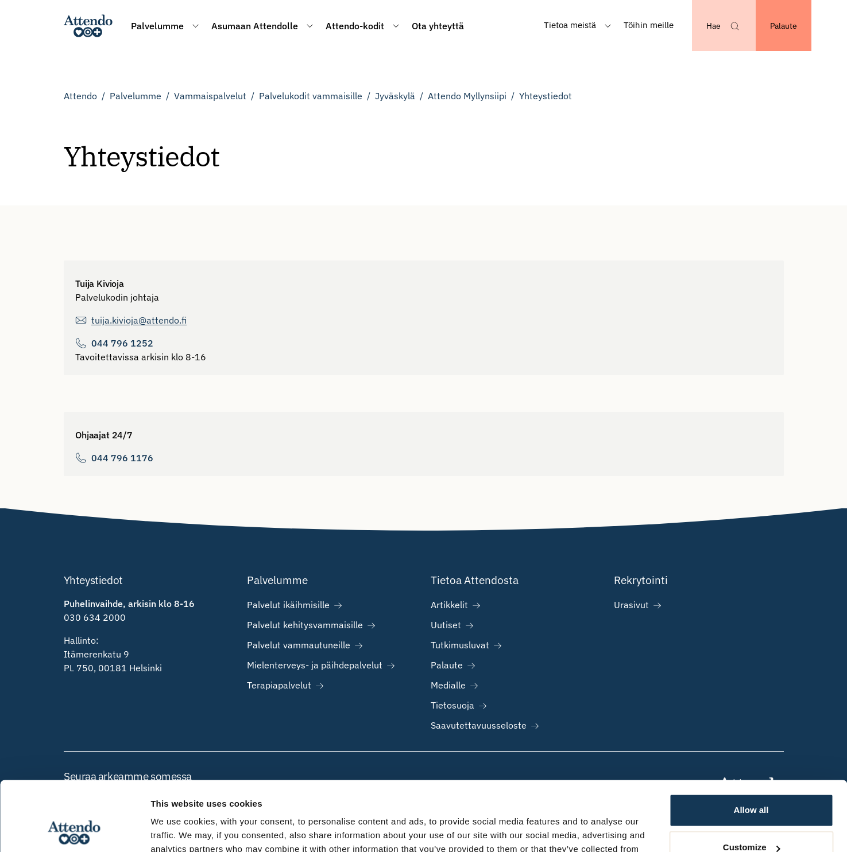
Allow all (751, 745)
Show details (177, 829)
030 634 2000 (95, 617)
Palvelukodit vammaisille (310, 96)
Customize (751, 782)
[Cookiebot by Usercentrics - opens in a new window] (74, 829)
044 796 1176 (122, 458)
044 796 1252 (122, 343)
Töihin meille (649, 25)
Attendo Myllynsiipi (467, 96)
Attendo (80, 96)
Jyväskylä (395, 96)
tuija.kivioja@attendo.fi (139, 320)
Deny (751, 820)
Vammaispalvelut (210, 96)
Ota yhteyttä (438, 26)
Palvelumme (135, 96)
